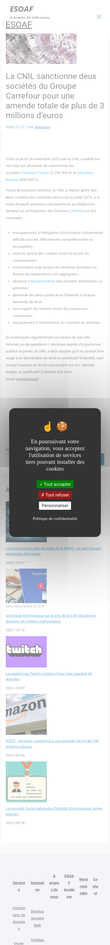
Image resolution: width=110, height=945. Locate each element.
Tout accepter (55, 484)
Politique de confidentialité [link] (55, 518)
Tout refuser (55, 495)
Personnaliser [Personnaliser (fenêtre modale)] (55, 505)
